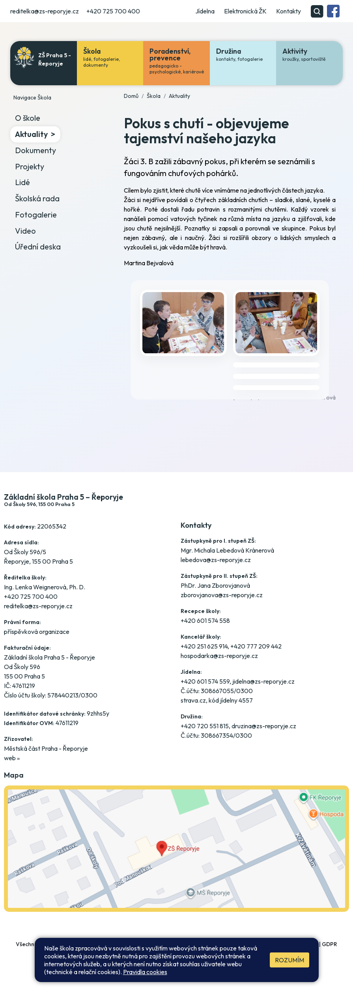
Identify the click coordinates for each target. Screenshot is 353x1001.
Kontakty (288, 11)
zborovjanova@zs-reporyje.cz (222, 595)
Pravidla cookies (145, 972)
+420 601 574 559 (205, 681)
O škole (27, 118)
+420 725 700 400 (113, 11)
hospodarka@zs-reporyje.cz (219, 656)
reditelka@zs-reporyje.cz (44, 11)
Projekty (29, 166)
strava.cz (193, 700)
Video (25, 231)
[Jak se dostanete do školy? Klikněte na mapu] (176, 855)
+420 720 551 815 (205, 726)
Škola (154, 95)
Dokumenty (35, 150)
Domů (131, 95)
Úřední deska (38, 246)
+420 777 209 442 (256, 646)
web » (12, 758)
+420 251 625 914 (204, 646)
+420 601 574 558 (205, 620)
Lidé (22, 182)
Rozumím (289, 960)
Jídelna (205, 11)
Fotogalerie (36, 214)
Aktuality (31, 134)
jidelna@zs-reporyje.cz (263, 681)
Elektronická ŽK (245, 11)
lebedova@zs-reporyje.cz (216, 560)
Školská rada (37, 198)
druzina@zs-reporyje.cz (264, 726)
